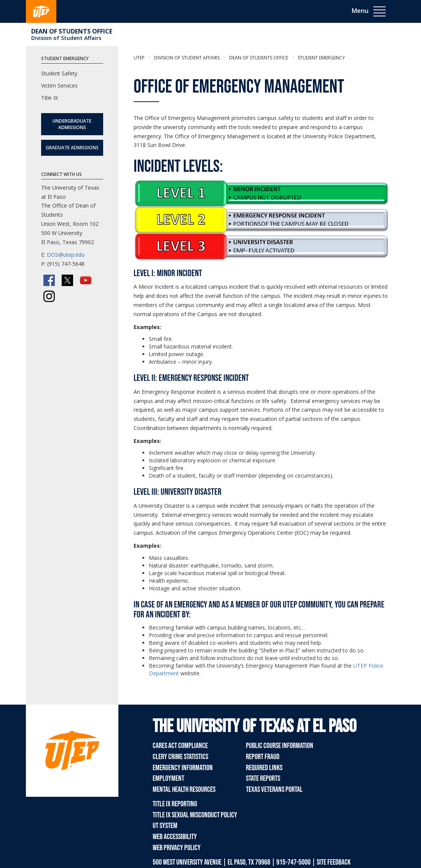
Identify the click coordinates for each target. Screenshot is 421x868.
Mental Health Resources (184, 789)
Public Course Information (279, 745)
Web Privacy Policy (177, 847)
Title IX (49, 97)
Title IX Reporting (175, 804)
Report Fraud (262, 756)
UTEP (139, 57)
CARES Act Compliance (180, 745)
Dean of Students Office (71, 31)
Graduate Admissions (72, 147)
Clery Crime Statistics (180, 756)
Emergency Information (183, 767)
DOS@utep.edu (66, 254)
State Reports (263, 778)
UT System (165, 825)
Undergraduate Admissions (72, 124)
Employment (168, 778)
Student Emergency (321, 57)
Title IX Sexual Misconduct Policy (195, 815)
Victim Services (59, 85)
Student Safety (59, 73)
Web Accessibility (175, 836)
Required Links (264, 767)
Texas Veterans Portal (274, 789)
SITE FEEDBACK (334, 862)
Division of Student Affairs (66, 38)
